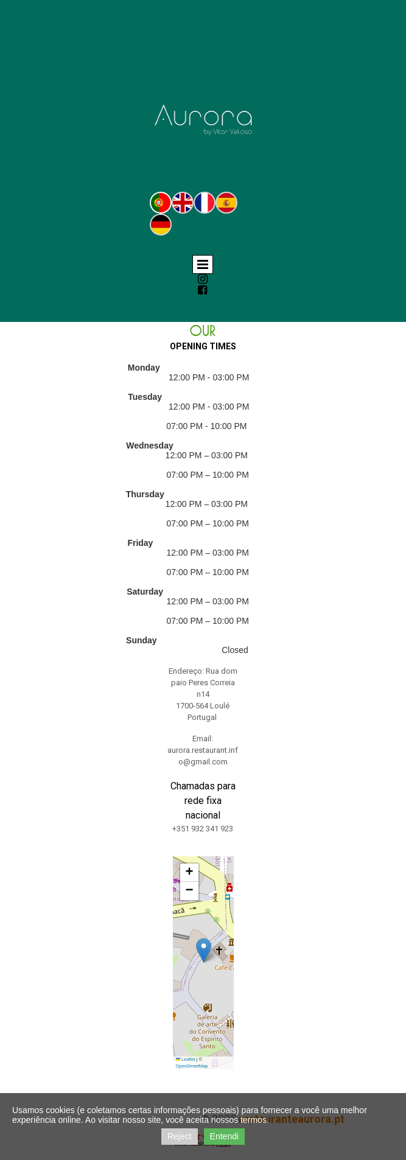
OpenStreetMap (192, 1066)
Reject (179, 1136)
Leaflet (185, 1059)
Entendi (224, 1136)
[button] (203, 950)
